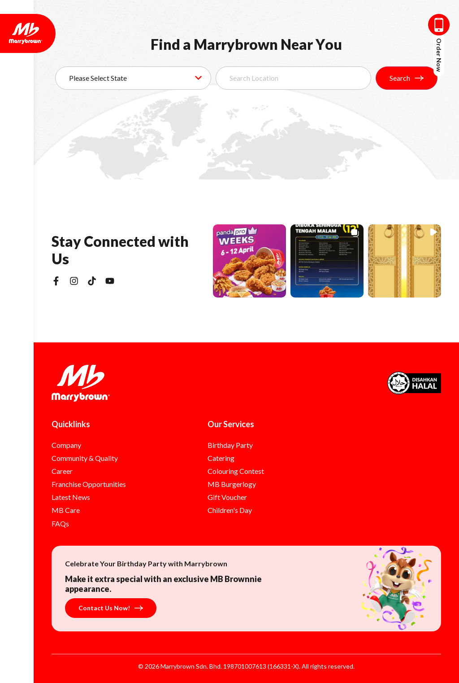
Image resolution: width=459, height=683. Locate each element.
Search (407, 78)
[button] (249, 261)
